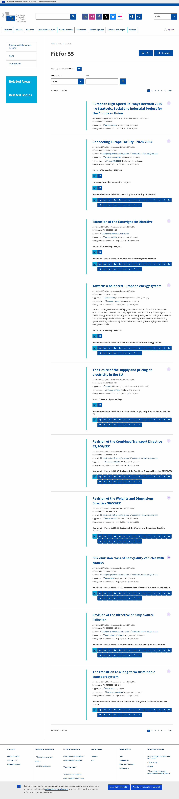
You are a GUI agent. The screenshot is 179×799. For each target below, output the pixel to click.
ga (144, 200)
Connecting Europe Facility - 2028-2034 (122, 141)
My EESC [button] (171, 29)
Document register (44, 757)
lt (164, 200)
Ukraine (132, 29)
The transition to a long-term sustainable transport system (123, 674)
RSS (148, 52)
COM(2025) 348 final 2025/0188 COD (114, 233)
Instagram (92, 17)
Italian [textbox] (158, 16)
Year (87, 75)
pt (115, 205)
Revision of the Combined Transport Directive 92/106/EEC (127, 444)
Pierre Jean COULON (111, 462)
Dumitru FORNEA (110, 125)
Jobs (121, 756)
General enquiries (14, 764)
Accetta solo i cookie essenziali (146, 787)
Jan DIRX (107, 386)
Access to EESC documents (73, 778)
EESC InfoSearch (43, 766)
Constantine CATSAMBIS (113, 635)
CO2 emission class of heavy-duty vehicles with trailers (128, 560)
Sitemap (94, 756)
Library (38, 761)
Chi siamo (8, 29)
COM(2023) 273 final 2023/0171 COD (114, 631)
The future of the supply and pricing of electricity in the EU (122, 372)
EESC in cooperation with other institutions (158, 757)
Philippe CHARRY (112, 301)
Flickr (120, 17)
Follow (169, 103)
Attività (19, 29)
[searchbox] (67, 81)
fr (139, 200)
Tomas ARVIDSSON (113, 161)
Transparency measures (72, 774)
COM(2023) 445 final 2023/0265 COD (114, 515)
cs (110, 200)
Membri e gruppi (97, 29)
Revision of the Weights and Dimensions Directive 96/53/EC (123, 501)
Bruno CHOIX (108, 578)
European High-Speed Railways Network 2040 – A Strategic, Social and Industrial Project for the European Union (127, 108)
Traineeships (124, 760)
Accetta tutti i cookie (119, 787)
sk (125, 205)
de (120, 200)
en (134, 200)
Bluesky (113, 17)
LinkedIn (85, 17)
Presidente (81, 29)
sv (139, 205)
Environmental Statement (72, 760)
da (115, 200)
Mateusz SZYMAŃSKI (112, 157)
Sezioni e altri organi (116, 29)
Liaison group (152, 762)
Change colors (139, 17)
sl (129, 205)
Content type (56, 75)
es (105, 200)
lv (159, 200)
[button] (163, 53)
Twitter (106, 17)
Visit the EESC (12, 760)
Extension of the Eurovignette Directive (122, 221)
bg (100, 200)
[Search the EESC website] (53, 17)
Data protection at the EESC (73, 756)
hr (149, 200)
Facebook (99, 17)
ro (119, 205)
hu (169, 200)
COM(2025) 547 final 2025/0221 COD (114, 154)
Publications (15, 63)
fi (134, 205)
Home (52, 44)
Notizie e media (66, 29)
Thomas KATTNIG (112, 390)
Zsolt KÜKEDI (109, 298)
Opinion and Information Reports (20, 47)
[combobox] (165, 16)
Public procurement (126, 764)
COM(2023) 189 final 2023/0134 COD (114, 575)
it (154, 200)
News (11, 55)
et (125, 200)
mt (100, 205)
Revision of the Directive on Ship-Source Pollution (123, 617)
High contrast (132, 17)
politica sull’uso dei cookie (56, 789)
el (129, 200)
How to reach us (13, 756)
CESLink (150, 766)
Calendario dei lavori (46, 29)
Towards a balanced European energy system (126, 285)
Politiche (30, 29)
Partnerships (124, 768)
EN (79, 69)
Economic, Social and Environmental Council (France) (159, 772)
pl (109, 205)
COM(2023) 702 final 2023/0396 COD (114, 458)
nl (104, 205)
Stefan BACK (109, 688)
